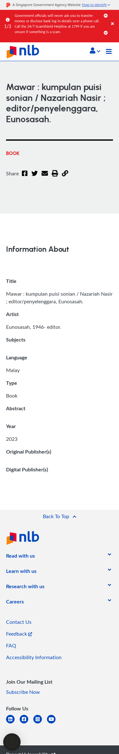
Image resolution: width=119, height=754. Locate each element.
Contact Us (18, 621)
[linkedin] (13, 723)
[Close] (114, 17)
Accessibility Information (34, 657)
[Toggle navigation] (109, 51)
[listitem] (20, 557)
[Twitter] (34, 177)
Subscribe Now (23, 691)
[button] (95, 51)
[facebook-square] (26, 723)
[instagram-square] (40, 723)
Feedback (19, 633)
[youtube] (54, 723)
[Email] (45, 177)
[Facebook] (24, 177)
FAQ (11, 645)
